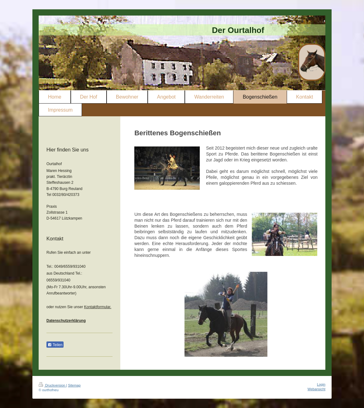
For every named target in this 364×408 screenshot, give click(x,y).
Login (321, 384)
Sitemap (74, 385)
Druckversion (52, 385)
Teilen (55, 345)
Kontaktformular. (97, 307)
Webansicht (316, 389)
